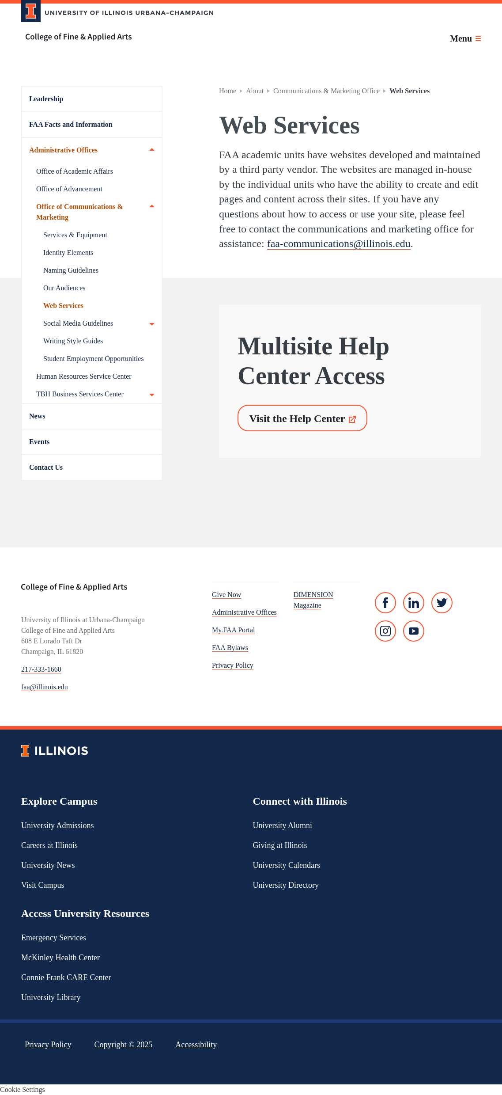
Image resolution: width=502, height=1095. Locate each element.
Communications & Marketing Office (326, 91)
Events (39, 441)
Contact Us (46, 467)
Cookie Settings (22, 1089)
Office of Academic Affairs (74, 171)
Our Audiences (64, 288)
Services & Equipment (75, 235)
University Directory (286, 885)
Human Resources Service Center (83, 376)
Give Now (226, 594)
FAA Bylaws (230, 647)
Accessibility (196, 1044)
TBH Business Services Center (95, 394)
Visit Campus (42, 885)
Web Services (63, 305)
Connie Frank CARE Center (66, 977)
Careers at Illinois (49, 845)
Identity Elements (68, 252)
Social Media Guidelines (99, 323)
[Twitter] (442, 602)
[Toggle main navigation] (465, 38)
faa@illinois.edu (44, 687)
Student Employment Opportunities (93, 358)
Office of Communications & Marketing (95, 211)
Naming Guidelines (70, 270)
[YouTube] (413, 631)
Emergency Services (53, 937)
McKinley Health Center (60, 957)
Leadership (46, 99)
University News (48, 865)
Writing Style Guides (73, 341)
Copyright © (123, 1044)
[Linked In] (413, 602)
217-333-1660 (41, 669)
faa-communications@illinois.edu (339, 243)
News (37, 416)
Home (227, 91)
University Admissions (57, 825)
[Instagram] (385, 631)
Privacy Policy (232, 665)
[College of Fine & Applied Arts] (114, 37)
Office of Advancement (69, 189)
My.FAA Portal (233, 630)
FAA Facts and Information (71, 124)
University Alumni (283, 825)
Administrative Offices (92, 150)
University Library (50, 997)
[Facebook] (385, 602)
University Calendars (286, 865)
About (255, 91)
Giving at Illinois (280, 845)
